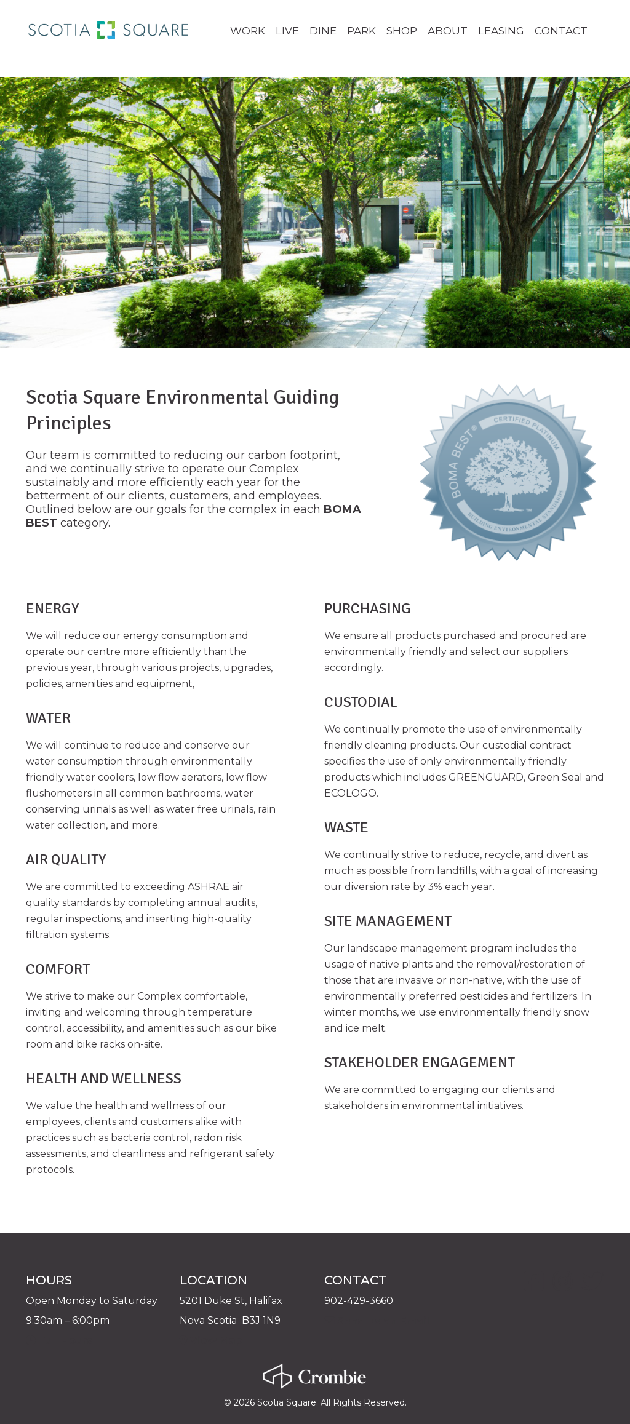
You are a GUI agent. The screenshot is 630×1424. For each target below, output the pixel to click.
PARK (361, 31)
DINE (323, 31)
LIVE (287, 31)
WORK (247, 31)
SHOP (401, 31)
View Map (211, 1340)
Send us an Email (376, 1320)
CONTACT (561, 31)
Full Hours (59, 1340)
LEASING (501, 31)
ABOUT (448, 31)
